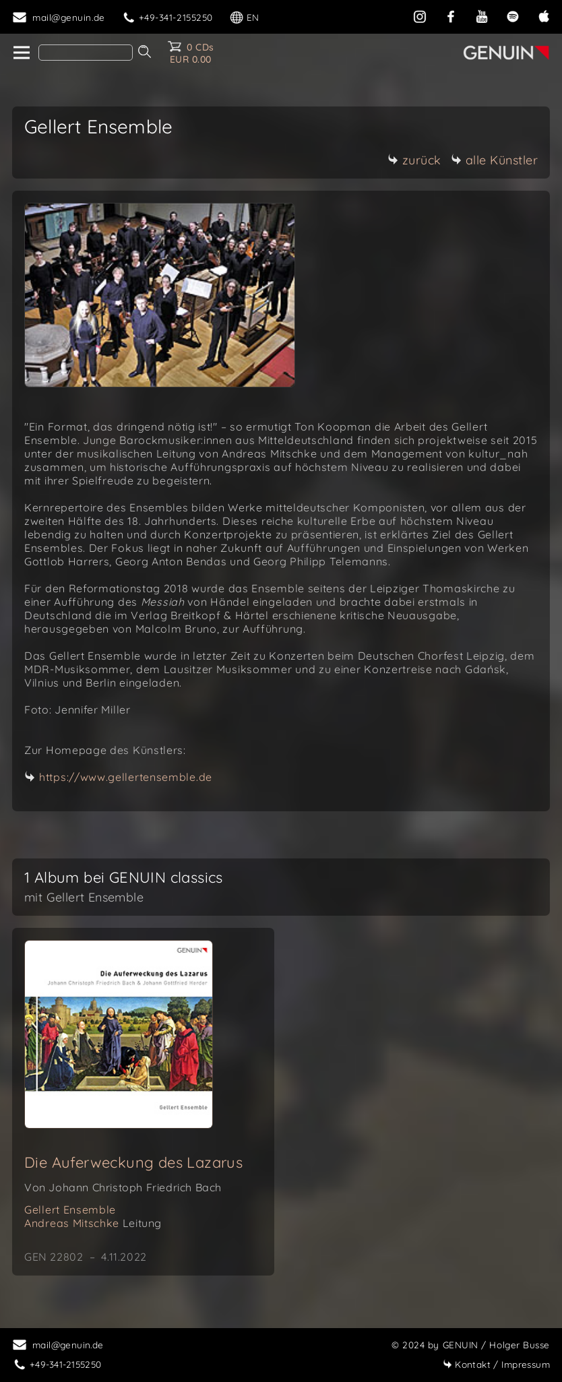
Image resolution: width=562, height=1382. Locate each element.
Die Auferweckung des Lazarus (133, 1162)
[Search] (85, 52)
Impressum (496, 1364)
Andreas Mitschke (93, 1223)
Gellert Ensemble (70, 1209)
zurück (414, 160)
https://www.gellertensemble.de (125, 777)
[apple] (544, 15)
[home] (20, 53)
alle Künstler (494, 160)
